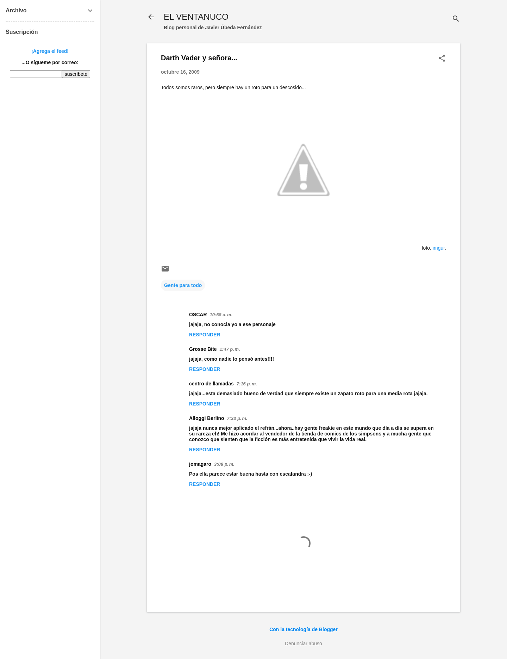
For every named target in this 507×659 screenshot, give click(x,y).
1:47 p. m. (230, 349)
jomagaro (200, 464)
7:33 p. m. (237, 418)
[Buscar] (456, 19)
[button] (442, 58)
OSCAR (198, 314)
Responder (204, 334)
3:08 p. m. (224, 464)
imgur (439, 248)
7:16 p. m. (247, 383)
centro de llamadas (211, 383)
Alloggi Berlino (206, 418)
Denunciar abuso (303, 643)
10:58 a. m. (221, 314)
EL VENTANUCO (196, 17)
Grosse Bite (203, 349)
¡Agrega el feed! (50, 51)
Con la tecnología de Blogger (303, 629)
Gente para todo (183, 285)
